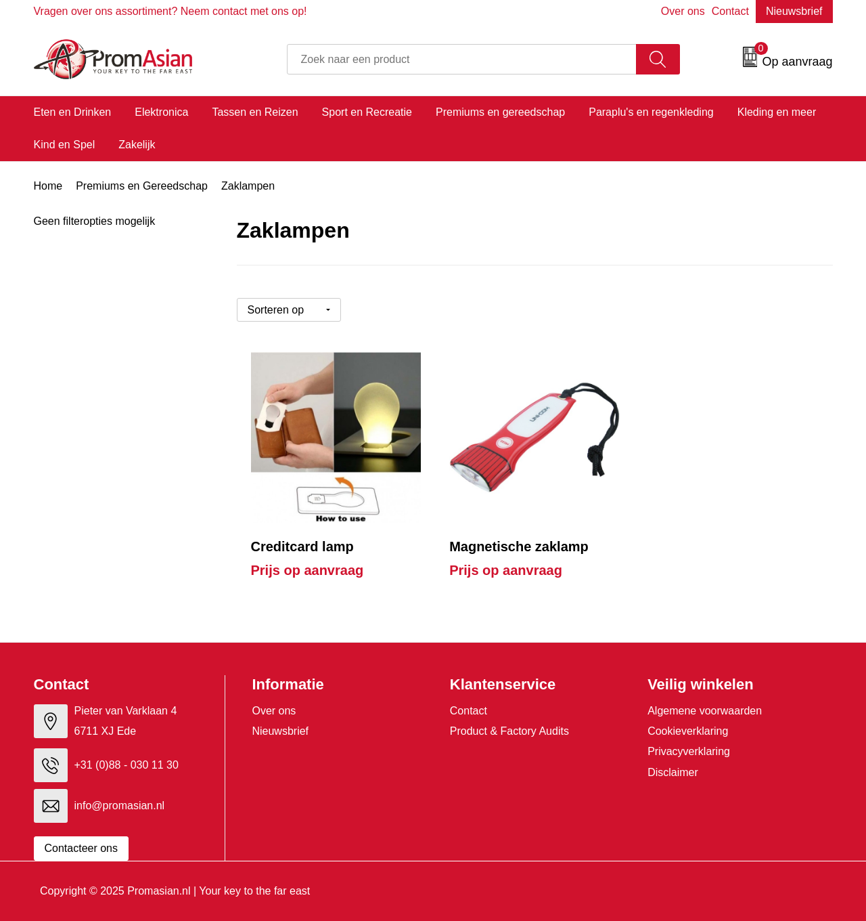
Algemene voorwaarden (704, 710)
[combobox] (462, 59)
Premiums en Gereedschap (142, 186)
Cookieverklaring (687, 731)
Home (48, 186)
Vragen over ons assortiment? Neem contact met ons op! (170, 11)
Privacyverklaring (688, 751)
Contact (730, 11)
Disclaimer (672, 772)
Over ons (683, 11)
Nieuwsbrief (794, 11)
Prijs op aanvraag (307, 570)
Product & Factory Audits (509, 731)
